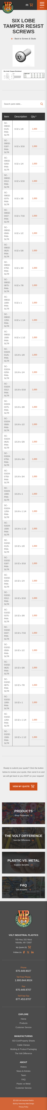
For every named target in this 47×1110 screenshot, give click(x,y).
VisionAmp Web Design (26, 1104)
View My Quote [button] (23, 786)
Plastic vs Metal (23, 1084)
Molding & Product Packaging (23, 1049)
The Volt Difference (23, 1053)
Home (23, 1019)
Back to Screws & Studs (23, 39)
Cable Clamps (23, 1045)
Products (23, 1023)
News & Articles (23, 1071)
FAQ (23, 1079)
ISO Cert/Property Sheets (23, 1041)
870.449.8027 (23, 971)
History (23, 1067)
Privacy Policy (23, 1107)
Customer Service (23, 1027)
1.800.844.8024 (23, 980)
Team (23, 1075)
